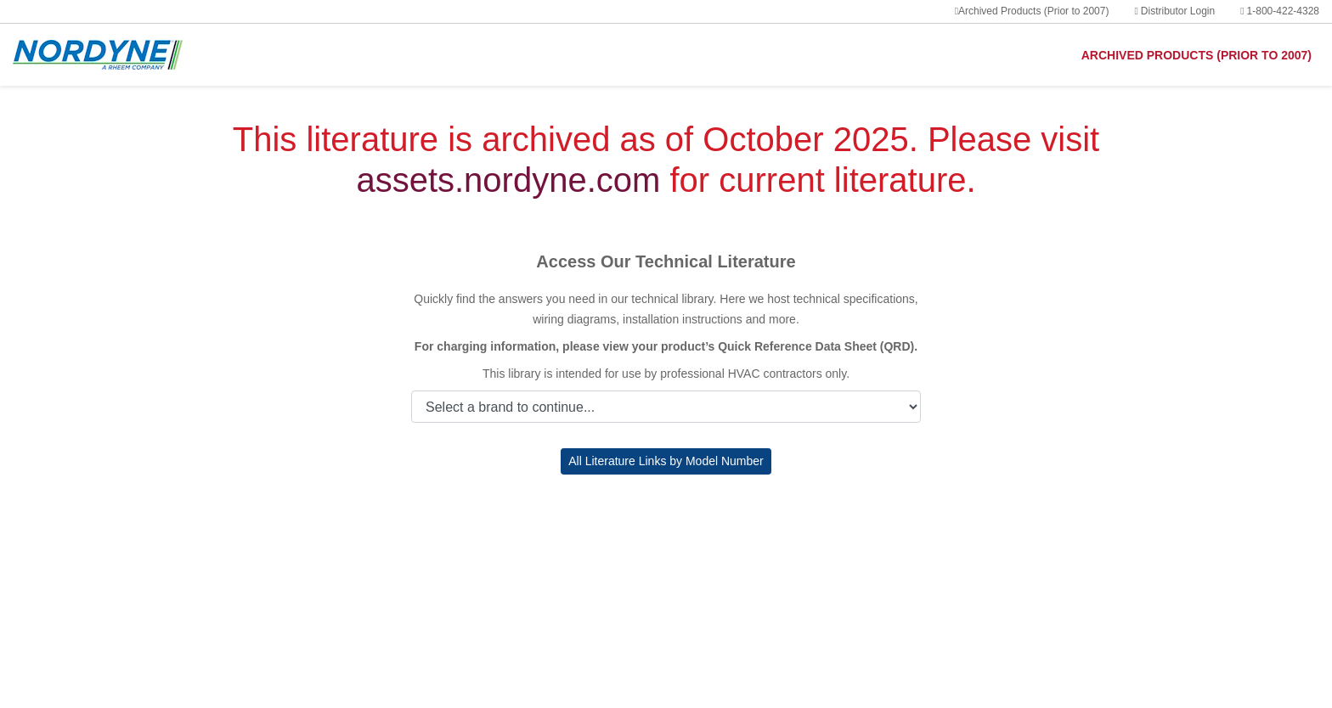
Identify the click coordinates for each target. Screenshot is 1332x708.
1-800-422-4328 (1279, 11)
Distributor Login (1174, 11)
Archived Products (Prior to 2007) (1032, 11)
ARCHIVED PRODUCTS (1196, 55)
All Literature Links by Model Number (666, 461)
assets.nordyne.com (508, 180)
